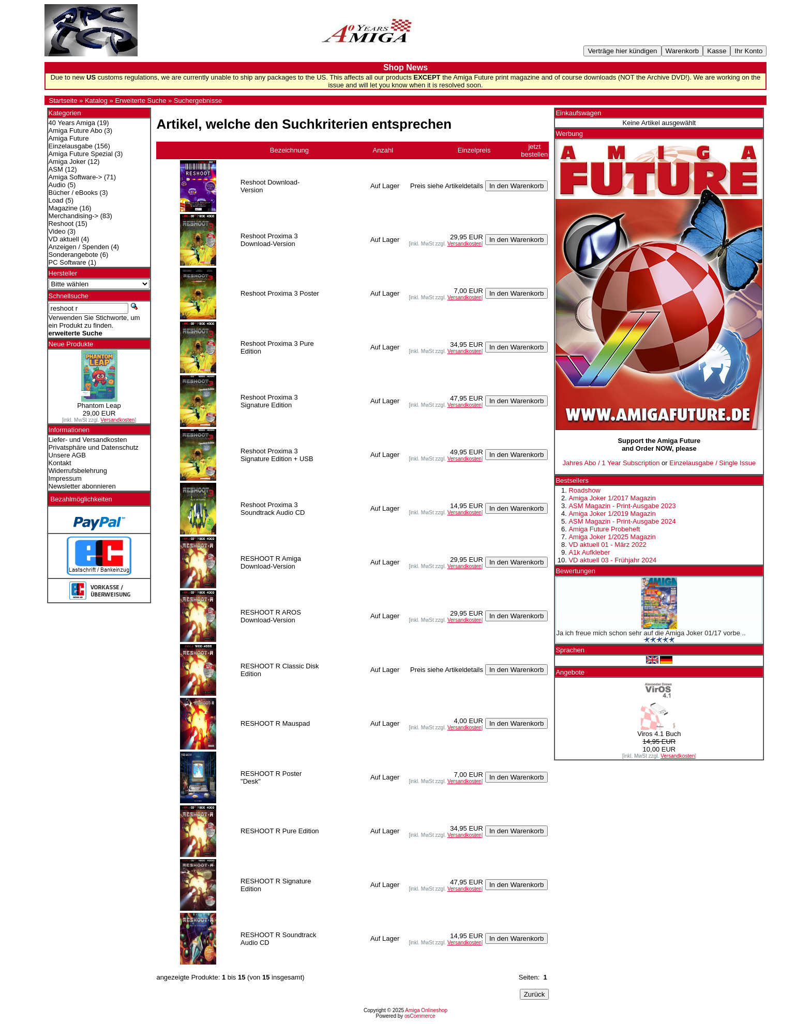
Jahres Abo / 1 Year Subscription (611, 463)
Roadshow (584, 490)
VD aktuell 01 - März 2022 (607, 544)
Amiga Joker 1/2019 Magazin (611, 513)
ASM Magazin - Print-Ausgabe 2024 (621, 521)
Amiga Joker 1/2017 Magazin (611, 498)
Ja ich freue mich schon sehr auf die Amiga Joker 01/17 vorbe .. (650, 633)
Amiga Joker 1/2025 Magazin (611, 537)
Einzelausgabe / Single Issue (712, 463)
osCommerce (419, 1016)
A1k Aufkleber (589, 552)
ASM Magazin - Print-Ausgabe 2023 (621, 506)
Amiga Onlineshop (426, 1010)
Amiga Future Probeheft (604, 529)
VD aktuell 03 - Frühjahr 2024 (612, 560)
